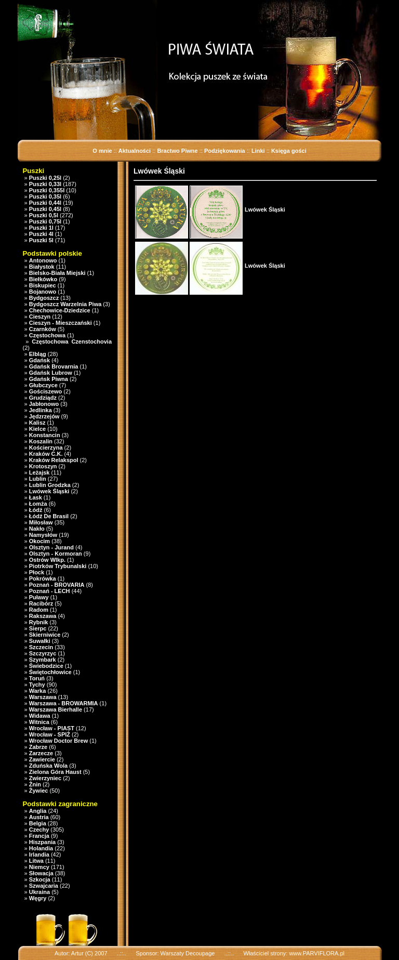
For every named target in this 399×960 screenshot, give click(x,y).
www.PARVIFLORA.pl (316, 953)
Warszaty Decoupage (188, 953)
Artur (77, 953)
